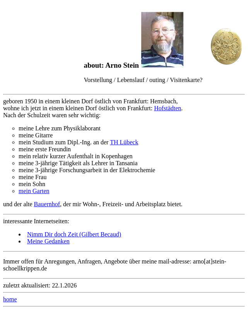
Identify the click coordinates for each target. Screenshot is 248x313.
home (10, 299)
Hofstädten (167, 108)
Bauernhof (47, 204)
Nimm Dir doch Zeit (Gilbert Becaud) (74, 234)
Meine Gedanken (48, 241)
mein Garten (34, 191)
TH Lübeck (124, 142)
